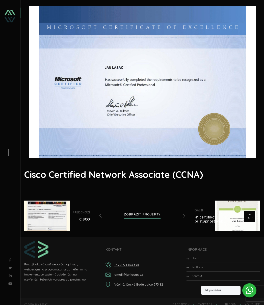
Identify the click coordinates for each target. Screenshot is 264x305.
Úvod (195, 258)
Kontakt (197, 276)
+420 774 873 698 (126, 265)
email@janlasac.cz (128, 274)
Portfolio (197, 267)
